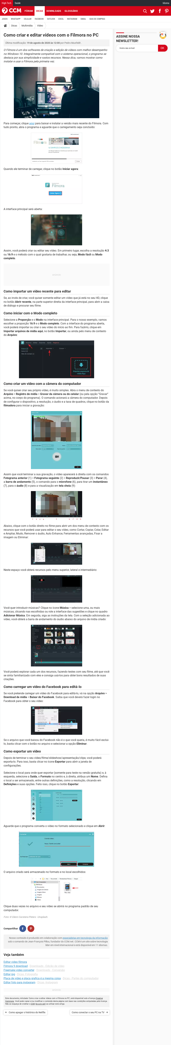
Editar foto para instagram (19, 982)
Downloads (53, 11)
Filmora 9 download (16, 966)
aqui (32, 123)
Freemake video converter (19, 970)
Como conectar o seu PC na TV (88, 1012)
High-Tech (6, 3)
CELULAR (27, 19)
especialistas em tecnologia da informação (85, 938)
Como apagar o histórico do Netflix (27, 1012)
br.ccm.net (40, 1004)
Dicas (39, 11)
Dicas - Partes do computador (81, 978)
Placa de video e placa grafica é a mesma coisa (32, 978)
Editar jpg (9, 974)
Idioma (166, 3)
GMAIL (83, 19)
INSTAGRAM (72, 19)
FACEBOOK (39, 19)
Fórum (29, 11)
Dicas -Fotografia (27, 974)
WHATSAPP (15, 19)
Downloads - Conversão (50, 970)
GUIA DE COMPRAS (97, 19)
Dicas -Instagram (47, 982)
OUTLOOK (51, 19)
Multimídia (27, 25)
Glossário (71, 11)
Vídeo (40, 25)
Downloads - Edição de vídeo (47, 966)
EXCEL (61, 19)
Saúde (17, 3)
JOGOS (5, 19)
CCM (33, 1004)
